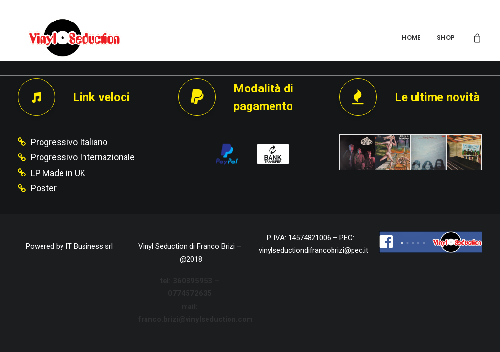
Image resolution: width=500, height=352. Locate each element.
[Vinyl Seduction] (67, 37)
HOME (411, 37)
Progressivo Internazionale (83, 157)
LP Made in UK (58, 173)
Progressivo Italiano (69, 142)
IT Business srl (89, 246)
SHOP (446, 37)
